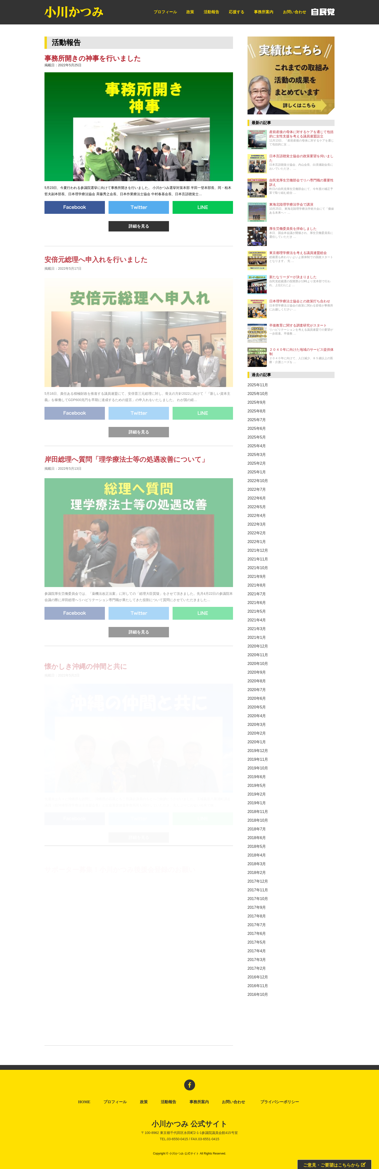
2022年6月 (257, 498)
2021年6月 (257, 603)
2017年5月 (257, 942)
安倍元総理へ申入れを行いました (96, 268)
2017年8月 (257, 916)
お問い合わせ (294, 12)
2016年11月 (258, 986)
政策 (190, 12)
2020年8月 (257, 681)
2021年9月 (257, 576)
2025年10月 (258, 394)
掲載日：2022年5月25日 (62, 65)
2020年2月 (257, 733)
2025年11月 (258, 385)
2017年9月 (257, 907)
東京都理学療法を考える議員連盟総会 (298, 253)
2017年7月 (257, 925)
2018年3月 (257, 864)
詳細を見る (139, 226)
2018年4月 (257, 855)
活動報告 (211, 12)
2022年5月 (257, 507)
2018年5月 (257, 846)
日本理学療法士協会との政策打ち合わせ (299, 301)
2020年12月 (258, 646)
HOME (84, 1102)
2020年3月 (257, 724)
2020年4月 (257, 716)
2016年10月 (258, 994)
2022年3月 (257, 524)
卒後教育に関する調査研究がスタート (298, 325)
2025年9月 (257, 402)
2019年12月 (258, 751)
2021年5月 (257, 611)
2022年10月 (258, 481)
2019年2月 (257, 794)
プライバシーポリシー (280, 1102)
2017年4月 (257, 951)
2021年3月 (257, 629)
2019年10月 (258, 768)
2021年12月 (258, 550)
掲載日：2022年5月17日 (62, 276)
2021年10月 (258, 568)
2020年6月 (257, 698)
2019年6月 (257, 777)
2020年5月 (257, 707)
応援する (236, 12)
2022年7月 (257, 489)
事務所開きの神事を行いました (92, 58)
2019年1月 (257, 803)
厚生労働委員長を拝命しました (293, 229)
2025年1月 (257, 472)
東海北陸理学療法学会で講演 (291, 204)
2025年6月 (257, 428)
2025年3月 (257, 455)
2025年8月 (257, 411)
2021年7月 (257, 594)
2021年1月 (257, 637)
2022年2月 (257, 533)
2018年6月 (257, 838)
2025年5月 (257, 437)
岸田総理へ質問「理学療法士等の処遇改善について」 (126, 468)
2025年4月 (257, 446)
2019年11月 (258, 759)
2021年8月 (257, 585)
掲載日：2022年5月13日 (62, 476)
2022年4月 (257, 516)
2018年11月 (258, 812)
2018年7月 (257, 829)
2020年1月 (257, 742)
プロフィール (165, 12)
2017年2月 (257, 968)
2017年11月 (258, 890)
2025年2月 (257, 463)
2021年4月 (257, 620)
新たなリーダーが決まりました (293, 277)
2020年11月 (258, 655)
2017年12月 (258, 881)
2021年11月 (258, 559)
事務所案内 (263, 12)
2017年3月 (257, 960)
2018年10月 (258, 820)
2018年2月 (257, 873)
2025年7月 (257, 420)
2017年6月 (257, 933)
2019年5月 (257, 785)
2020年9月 (257, 672)
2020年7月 (257, 690)
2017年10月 (258, 899)
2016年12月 (258, 977)
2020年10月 (258, 664)
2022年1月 (257, 542)
